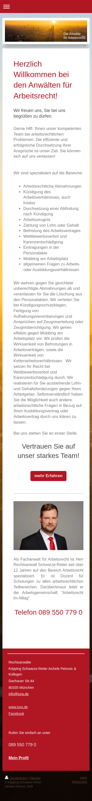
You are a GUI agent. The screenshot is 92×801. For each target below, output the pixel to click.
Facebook (16, 714)
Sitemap (35, 778)
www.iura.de (18, 707)
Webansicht (79, 782)
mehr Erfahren (48, 475)
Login (83, 777)
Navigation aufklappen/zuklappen (46, 6)
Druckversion (16, 778)
